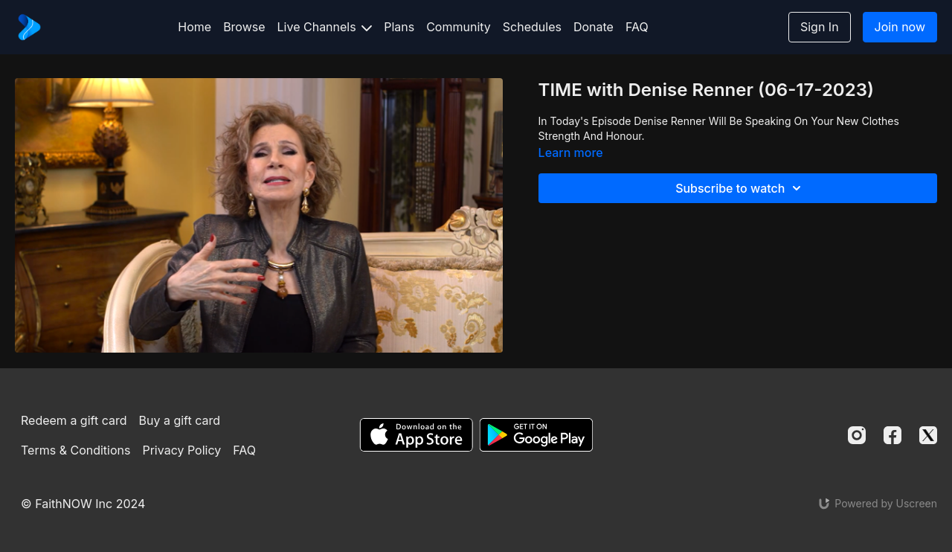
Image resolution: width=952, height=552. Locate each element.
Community (458, 26)
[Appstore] (416, 435)
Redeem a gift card (73, 420)
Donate (593, 26)
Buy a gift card (180, 420)
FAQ (637, 26)
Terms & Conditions (75, 450)
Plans (399, 26)
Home (194, 26)
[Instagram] (857, 435)
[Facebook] (892, 435)
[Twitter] (928, 435)
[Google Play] (536, 435)
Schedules (532, 26)
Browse (244, 26)
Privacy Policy (181, 450)
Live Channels (325, 26)
